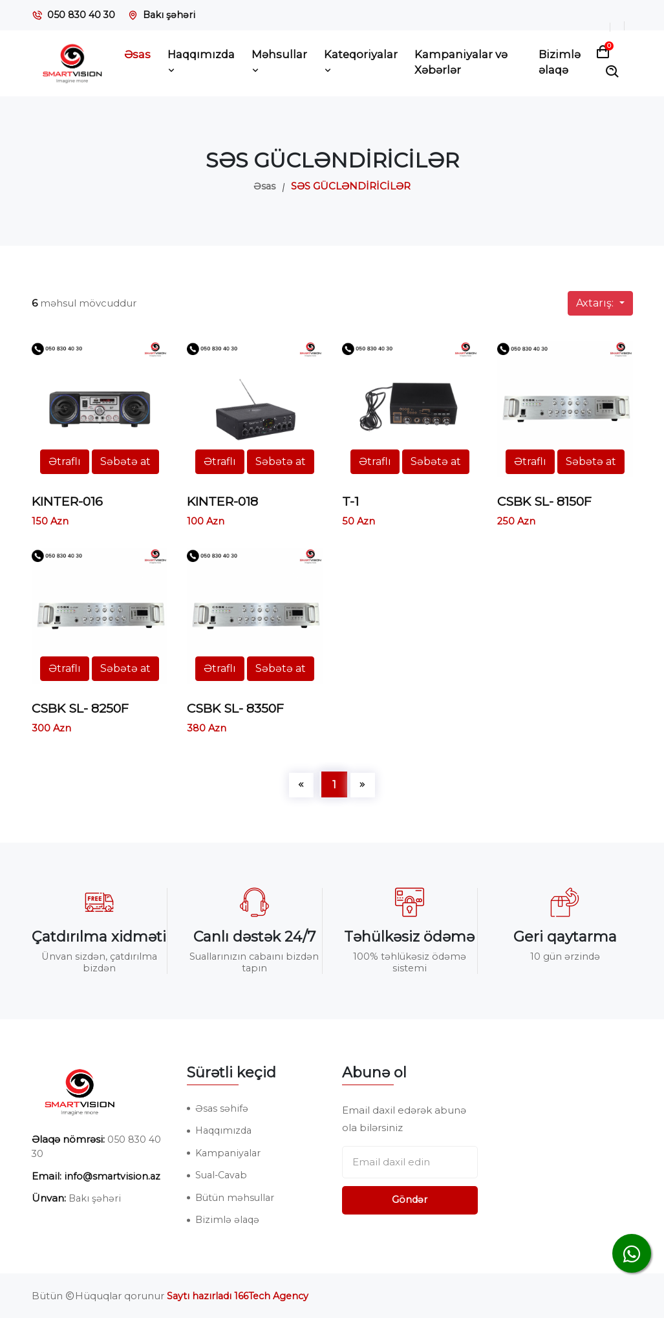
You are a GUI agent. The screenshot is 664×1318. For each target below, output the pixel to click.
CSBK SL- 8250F (83, 708)
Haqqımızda (201, 62)
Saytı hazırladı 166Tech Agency (241, 1296)
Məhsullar (279, 62)
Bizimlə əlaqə (560, 62)
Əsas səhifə (222, 1107)
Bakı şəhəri (172, 14)
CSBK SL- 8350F (238, 708)
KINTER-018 (225, 501)
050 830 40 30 (82, 14)
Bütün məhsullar (236, 1197)
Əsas (137, 54)
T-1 (350, 501)
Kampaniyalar (229, 1152)
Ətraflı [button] (64, 461)
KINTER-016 (70, 501)
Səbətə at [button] (125, 461)
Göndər (410, 1199)
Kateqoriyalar (361, 62)
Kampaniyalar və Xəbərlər (461, 62)
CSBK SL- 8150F (547, 501)
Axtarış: (596, 303)
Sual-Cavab (223, 1175)
